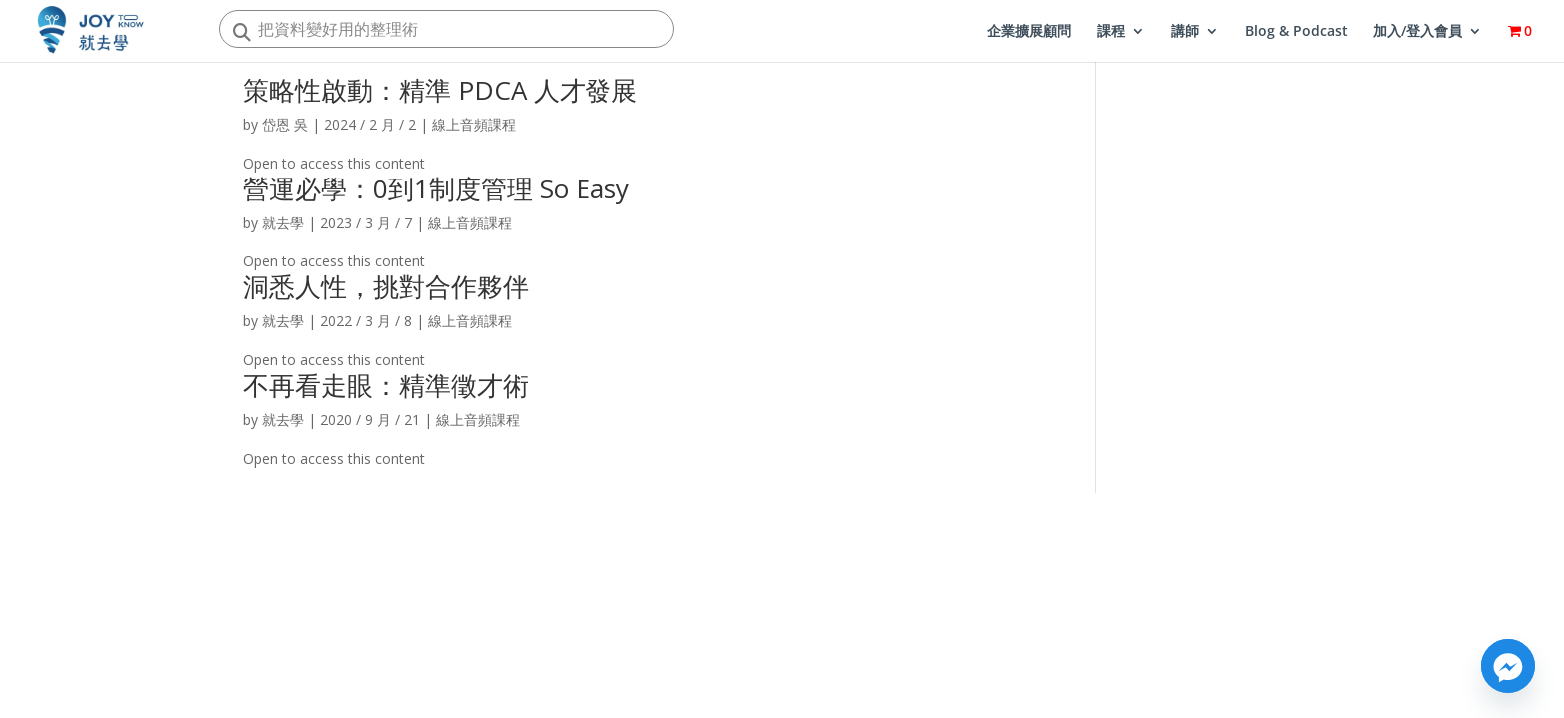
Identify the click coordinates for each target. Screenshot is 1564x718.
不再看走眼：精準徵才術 (386, 385)
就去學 (283, 222)
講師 (1185, 32)
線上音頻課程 (474, 124)
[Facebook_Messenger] (1508, 666)
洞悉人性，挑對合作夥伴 (386, 286)
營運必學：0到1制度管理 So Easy (436, 188)
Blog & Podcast (1296, 32)
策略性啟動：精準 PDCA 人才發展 (440, 90)
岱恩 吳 (285, 124)
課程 (1111, 32)
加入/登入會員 (1417, 32)
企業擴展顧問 (1029, 32)
